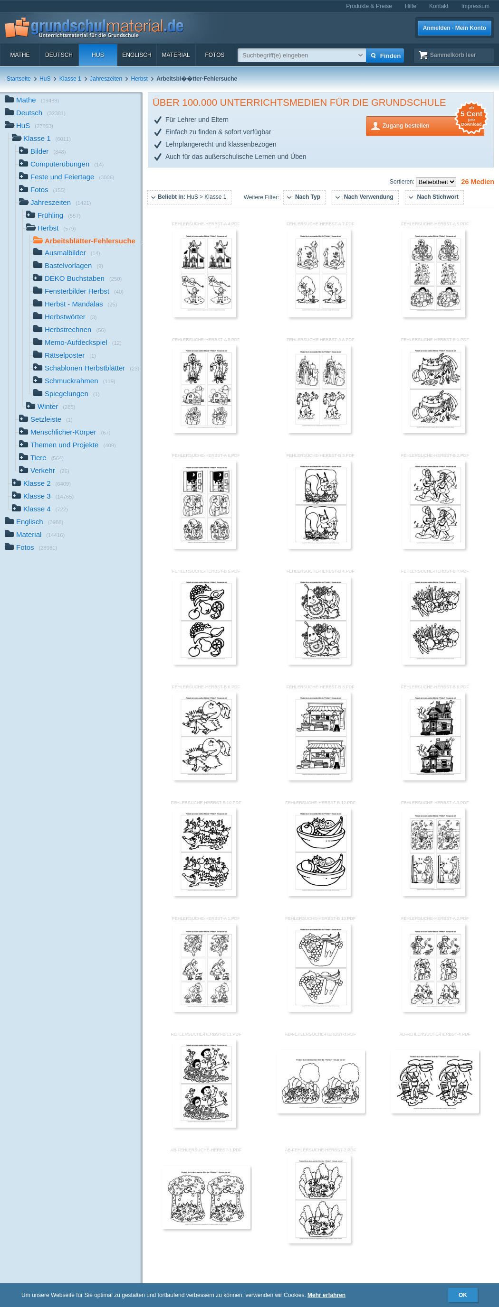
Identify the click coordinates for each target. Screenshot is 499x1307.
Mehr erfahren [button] (326, 1295)
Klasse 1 (70, 78)
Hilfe (410, 6)
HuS (98, 55)
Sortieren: (403, 181)
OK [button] (463, 1295)
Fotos (214, 55)
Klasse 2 (41, 484)
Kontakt (439, 6)
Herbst (139, 78)
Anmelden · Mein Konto (454, 28)
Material (176, 55)
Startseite (19, 78)
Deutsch (59, 55)
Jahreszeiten (106, 78)
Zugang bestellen (433, 125)
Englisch (136, 55)
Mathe (19, 55)
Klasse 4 (40, 510)
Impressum (475, 6)
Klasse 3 (43, 497)
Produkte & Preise (369, 6)
